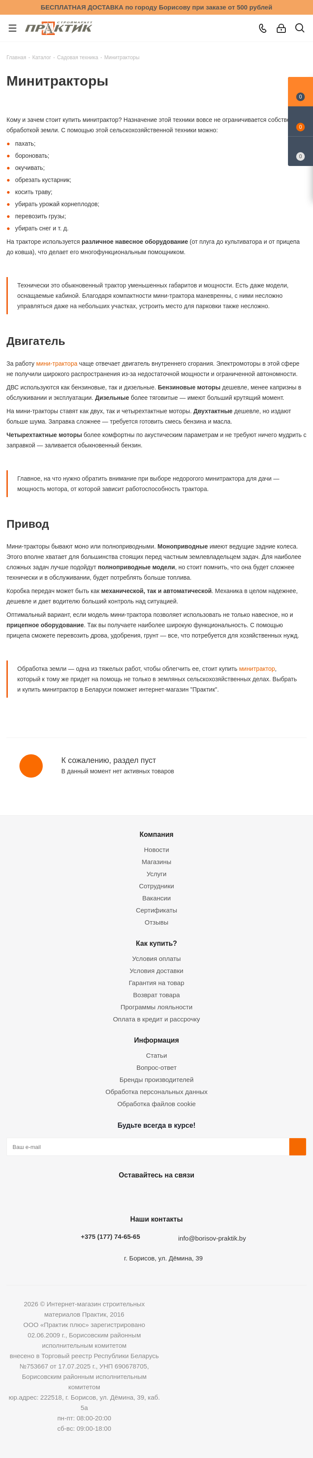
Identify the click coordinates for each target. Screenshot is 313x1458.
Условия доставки (156, 970)
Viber (197, 1195)
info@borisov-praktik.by (212, 1238)
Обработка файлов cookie (156, 1103)
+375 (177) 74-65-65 (110, 1236)
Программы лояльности (156, 1007)
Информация (156, 1040)
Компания (156, 834)
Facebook (133, 1195)
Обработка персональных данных (156, 1091)
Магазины (156, 861)
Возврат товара (156, 995)
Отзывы (156, 922)
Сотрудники (156, 886)
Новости (156, 849)
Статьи (156, 1055)
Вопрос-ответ (156, 1067)
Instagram (154, 1195)
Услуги (156, 873)
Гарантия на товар (156, 982)
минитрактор (256, 668)
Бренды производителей (157, 1079)
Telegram (176, 1195)
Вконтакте (111, 1195)
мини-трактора (56, 363)
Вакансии (156, 898)
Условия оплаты (156, 958)
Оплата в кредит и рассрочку (156, 1019)
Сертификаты (156, 910)
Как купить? (156, 943)
